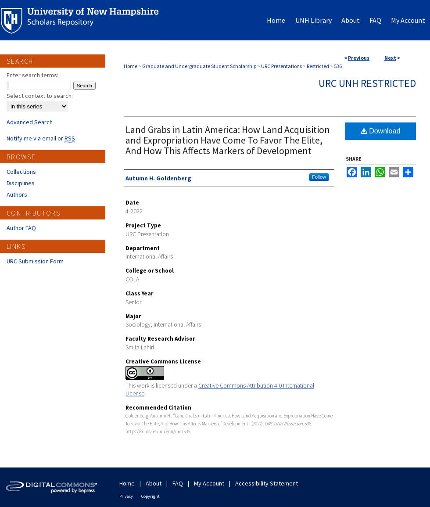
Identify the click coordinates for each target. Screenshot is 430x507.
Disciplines (21, 183)
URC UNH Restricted (367, 83)
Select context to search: (40, 96)
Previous (358, 57)
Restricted (318, 66)
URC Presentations (281, 66)
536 (338, 66)
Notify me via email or (41, 138)
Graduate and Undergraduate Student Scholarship (199, 66)
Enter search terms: (32, 75)
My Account (209, 483)
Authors (17, 194)
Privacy (126, 496)
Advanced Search (30, 122)
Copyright (150, 496)
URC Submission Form (35, 261)
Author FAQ (21, 228)
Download (381, 131)
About (153, 483)
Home (130, 66)
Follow (319, 177)
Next (390, 57)
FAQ (177, 483)
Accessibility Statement (266, 483)
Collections (21, 172)
